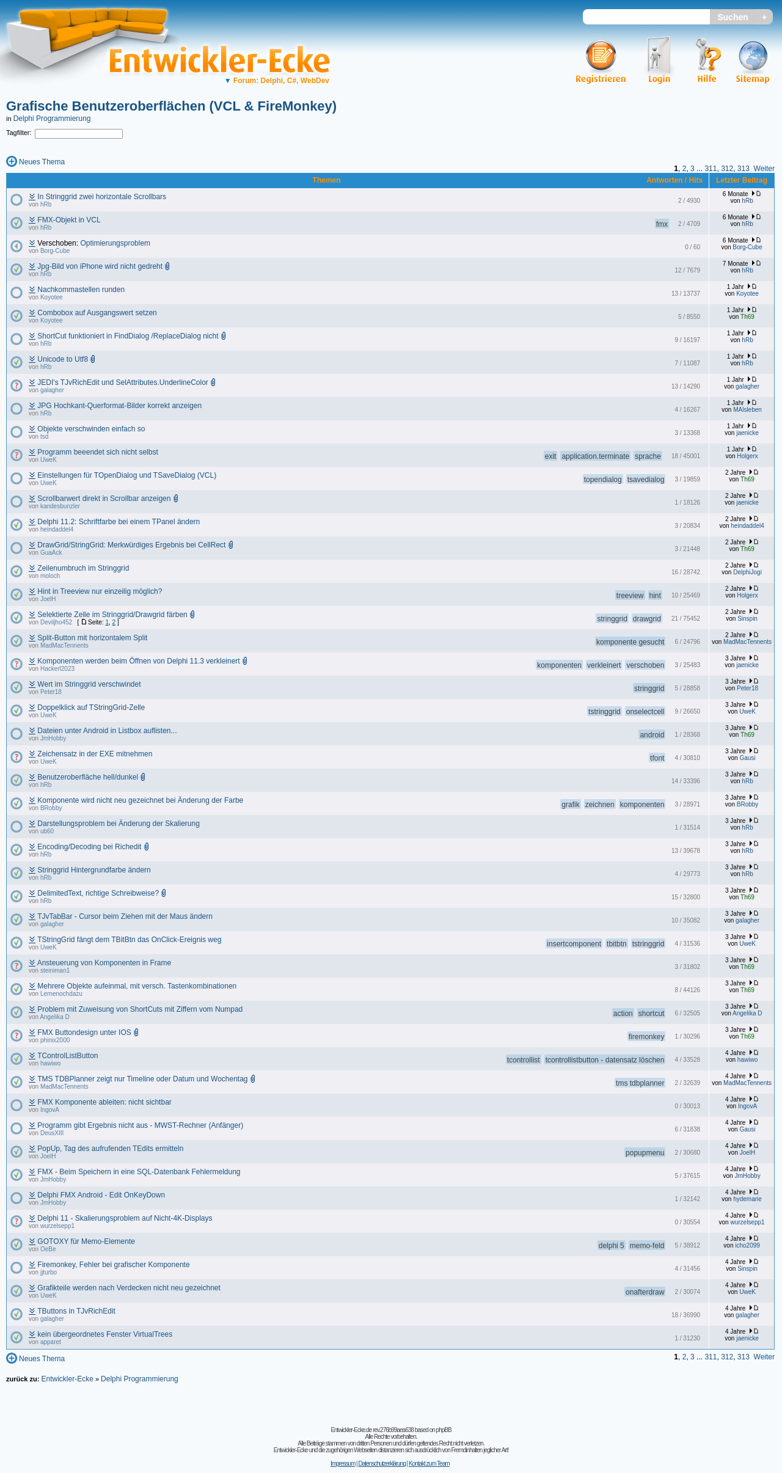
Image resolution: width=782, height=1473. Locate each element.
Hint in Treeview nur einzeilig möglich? (99, 591)
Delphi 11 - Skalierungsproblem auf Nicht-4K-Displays (124, 1218)
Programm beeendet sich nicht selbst (97, 452)
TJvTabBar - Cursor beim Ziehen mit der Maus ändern (125, 916)
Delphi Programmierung (52, 118)
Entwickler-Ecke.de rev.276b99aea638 (372, 1430)
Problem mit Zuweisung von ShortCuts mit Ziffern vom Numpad (140, 1009)
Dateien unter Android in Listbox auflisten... (107, 730)
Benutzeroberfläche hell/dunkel (87, 777)
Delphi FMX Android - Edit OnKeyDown (101, 1195)
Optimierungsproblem (115, 243)
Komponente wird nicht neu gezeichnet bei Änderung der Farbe (140, 800)
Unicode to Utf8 (62, 359)
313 (743, 168)
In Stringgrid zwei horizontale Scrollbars (101, 196)
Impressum (343, 1463)
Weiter (764, 168)
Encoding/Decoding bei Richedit (89, 846)
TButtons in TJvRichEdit (76, 1311)
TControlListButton (67, 1055)
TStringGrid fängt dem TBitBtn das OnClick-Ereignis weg (129, 939)
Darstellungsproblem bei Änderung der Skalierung (118, 823)
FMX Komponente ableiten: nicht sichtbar (104, 1102)
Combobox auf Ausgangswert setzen (96, 313)
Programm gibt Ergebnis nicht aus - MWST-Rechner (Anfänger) (140, 1125)
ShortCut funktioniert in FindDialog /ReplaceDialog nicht (127, 336)
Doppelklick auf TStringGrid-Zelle (91, 707)
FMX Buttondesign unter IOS (84, 1032)
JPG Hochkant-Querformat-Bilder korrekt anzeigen (119, 405)
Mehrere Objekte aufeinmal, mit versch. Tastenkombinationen (136, 986)
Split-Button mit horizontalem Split (92, 638)
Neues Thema (42, 162)
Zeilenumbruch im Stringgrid (83, 568)
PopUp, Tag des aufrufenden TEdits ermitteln (110, 1148)
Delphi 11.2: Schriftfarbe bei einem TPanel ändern (118, 521)
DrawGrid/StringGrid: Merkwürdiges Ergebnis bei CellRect (131, 545)
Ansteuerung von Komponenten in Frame (104, 963)
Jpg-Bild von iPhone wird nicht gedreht (100, 266)
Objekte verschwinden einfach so (91, 429)
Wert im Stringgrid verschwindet (89, 684)
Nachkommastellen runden (81, 289)
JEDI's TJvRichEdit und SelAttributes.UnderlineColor (122, 382)
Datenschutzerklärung (381, 1463)
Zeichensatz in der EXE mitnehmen (94, 754)
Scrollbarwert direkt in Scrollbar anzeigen (103, 498)
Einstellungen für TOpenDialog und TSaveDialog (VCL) (126, 475)
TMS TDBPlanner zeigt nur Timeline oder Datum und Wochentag (142, 1079)
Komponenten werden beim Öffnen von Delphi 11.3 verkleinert (138, 661)
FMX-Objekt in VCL (68, 220)
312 (727, 168)
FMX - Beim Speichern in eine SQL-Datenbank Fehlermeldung (138, 1172)
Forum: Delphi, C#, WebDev (276, 80)
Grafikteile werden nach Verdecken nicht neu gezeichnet (129, 1288)
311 (710, 168)
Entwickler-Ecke (67, 1379)
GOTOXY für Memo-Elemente (86, 1241)
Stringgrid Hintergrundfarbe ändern (93, 870)
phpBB (443, 1430)
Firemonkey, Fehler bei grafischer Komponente (113, 1264)
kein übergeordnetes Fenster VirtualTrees (104, 1334)
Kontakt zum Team (429, 1463)
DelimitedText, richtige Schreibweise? (98, 893)
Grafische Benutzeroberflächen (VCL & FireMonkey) (171, 106)
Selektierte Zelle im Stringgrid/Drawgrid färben (112, 614)
